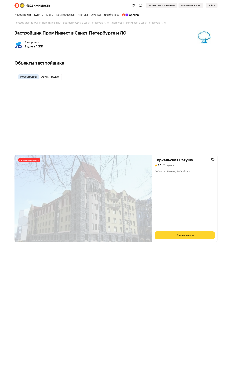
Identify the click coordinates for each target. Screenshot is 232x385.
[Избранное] (133, 5)
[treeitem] (24, 15)
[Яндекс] (17, 5)
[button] (140, 5)
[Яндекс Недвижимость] (35, 5)
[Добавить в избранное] (213, 159)
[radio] (28, 76)
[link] (212, 5)
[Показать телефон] (185, 235)
